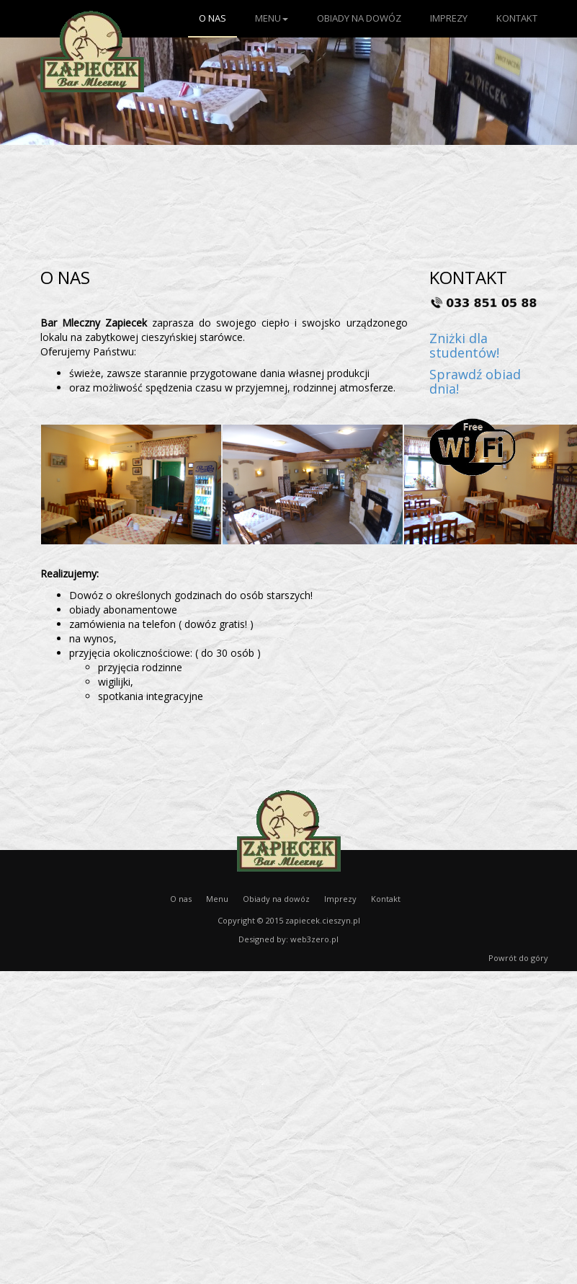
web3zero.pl (314, 939)
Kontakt (516, 18)
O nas (212, 18)
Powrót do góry (518, 957)
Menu (271, 18)
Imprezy (449, 18)
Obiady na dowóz (359, 18)
